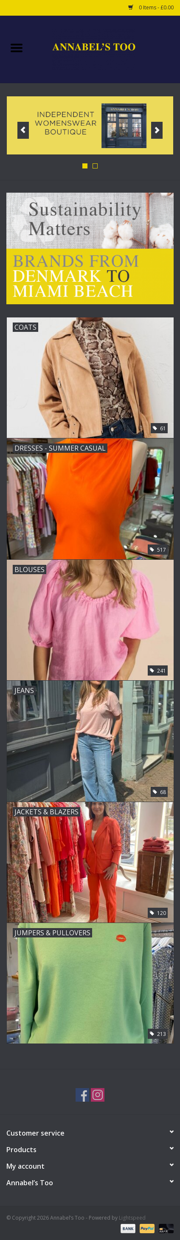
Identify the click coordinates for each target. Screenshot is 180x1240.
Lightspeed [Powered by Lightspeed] (132, 1217)
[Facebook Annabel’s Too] (82, 1095)
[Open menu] (16, 47)
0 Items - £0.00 (151, 7)
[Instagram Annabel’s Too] (97, 1095)
